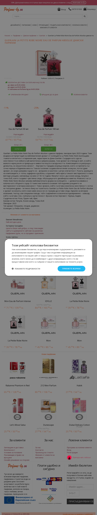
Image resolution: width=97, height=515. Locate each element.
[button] (26, 269)
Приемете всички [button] (71, 268)
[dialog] (48, 257)
